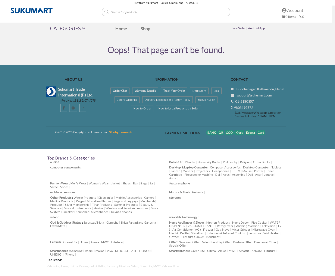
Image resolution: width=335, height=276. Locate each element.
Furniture (255, 233)
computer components (65, 167)
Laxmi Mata (57, 226)
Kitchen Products (218, 222)
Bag (135, 183)
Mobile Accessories (129, 197)
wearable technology (183, 217)
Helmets (197, 192)
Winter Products (85, 197)
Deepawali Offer (265, 242)
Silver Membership (77, 204)
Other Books (261, 162)
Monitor (188, 171)
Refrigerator (225, 226)
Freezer (208, 229)
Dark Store (199, 90)
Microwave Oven (264, 229)
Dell (217, 174)
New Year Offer (189, 242)
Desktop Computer (256, 167)
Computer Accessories (225, 167)
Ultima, (74, 266)
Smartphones (59, 251)
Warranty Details (145, 90)
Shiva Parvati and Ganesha (138, 222)
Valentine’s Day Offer (216, 242)
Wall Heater (271, 233)
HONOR (145, 251)
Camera (149, 197)
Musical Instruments (77, 208)
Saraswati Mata (94, 222)
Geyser (174, 237)
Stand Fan (197, 233)
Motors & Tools (179, 192)
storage (174, 197)
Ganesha (112, 222)
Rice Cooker (259, 222)
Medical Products (61, 201)
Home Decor (240, 222)
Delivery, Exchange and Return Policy (167, 99)
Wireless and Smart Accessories (127, 208)
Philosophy (230, 162)
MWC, (157, 266)
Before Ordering (127, 99)
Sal (151, 183)
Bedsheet (213, 237)
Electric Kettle (179, 233)
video (53, 217)
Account (292, 10)
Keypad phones (121, 212)
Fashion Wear (59, 183)
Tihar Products (102, 204)
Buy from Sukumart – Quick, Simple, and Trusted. (164, 2)
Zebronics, (53, 266)
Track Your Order (174, 90)
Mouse (247, 171)
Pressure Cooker (192, 237)
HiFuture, (125, 266)
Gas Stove (222, 229)
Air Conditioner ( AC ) (186, 229)
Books (173, 162)
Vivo (110, 251)
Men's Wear (78, 183)
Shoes (126, 183)
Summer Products (126, 204)
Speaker (68, 212)
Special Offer (178, 245)
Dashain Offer (242, 242)
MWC (105, 242)
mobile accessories (62, 192)
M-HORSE (122, 251)
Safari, (135, 266)
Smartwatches (179, 251)
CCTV (236, 171)
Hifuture (117, 242)
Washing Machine (247, 226)
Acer (258, 174)
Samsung (76, 251)
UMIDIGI (56, 254)
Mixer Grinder (241, 229)
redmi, (94, 266)
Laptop (175, 171)
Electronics (105, 197)
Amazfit (244, 251)
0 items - (293, 16)
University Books (209, 162)
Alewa (95, 242)
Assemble (238, 174)
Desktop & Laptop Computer (188, 167)
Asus (226, 174)
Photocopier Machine (198, 174)
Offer (173, 242)
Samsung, (113, 266)
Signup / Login (206, 99)
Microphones (100, 212)
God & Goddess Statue (65, 222)
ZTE (134, 251)
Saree (54, 187)
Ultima (84, 242)
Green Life (70, 242)
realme (100, 251)
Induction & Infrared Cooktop (226, 233)
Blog (216, 90)
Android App (256, 28)
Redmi (89, 251)
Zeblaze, (167, 266)
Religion (245, 162)
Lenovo (269, 174)
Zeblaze (256, 251)
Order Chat (120, 90)
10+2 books (187, 162)
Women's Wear (99, 183)
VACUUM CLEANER (201, 226)
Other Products (61, 197)
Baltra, (102, 266)
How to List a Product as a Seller (178, 108)
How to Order (142, 108)
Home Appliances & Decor (186, 222)
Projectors (203, 171)
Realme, (84, 266)
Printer (258, 171)
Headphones (220, 171)
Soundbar (82, 212)
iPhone (69, 254)
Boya (176, 266)
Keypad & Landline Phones (94, 201)
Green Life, (146, 266)
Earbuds (55, 242)
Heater (98, 208)
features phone (179, 183)
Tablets (276, 167)
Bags (144, 183)
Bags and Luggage (126, 201)
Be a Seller (239, 28)
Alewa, (65, 266)
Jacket (115, 183)
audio (53, 162)
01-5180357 (244, 101)
